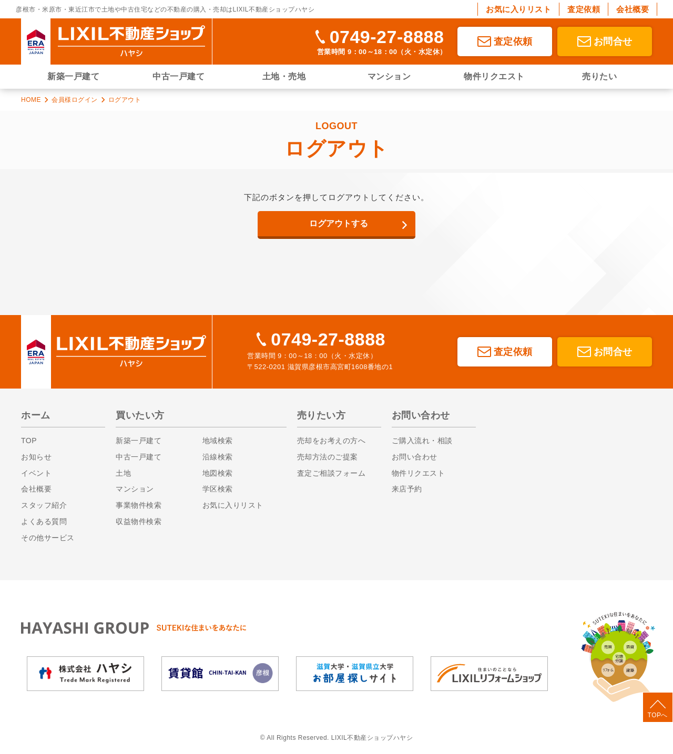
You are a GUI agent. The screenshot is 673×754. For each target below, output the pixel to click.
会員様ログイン (75, 99)
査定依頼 (583, 9)
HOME (31, 99)
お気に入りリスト (518, 9)
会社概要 (632, 9)
